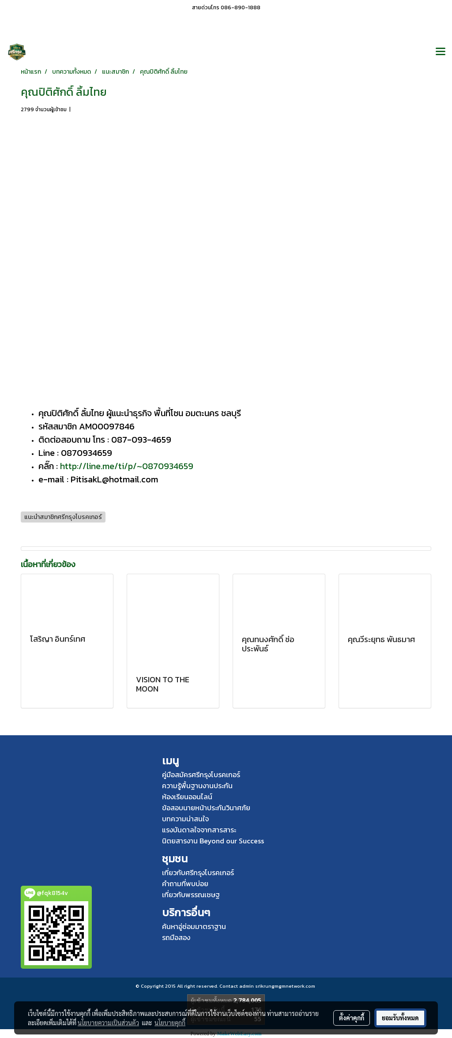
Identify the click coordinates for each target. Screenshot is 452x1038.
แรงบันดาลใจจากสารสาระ (199, 829)
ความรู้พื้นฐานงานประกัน (197, 785)
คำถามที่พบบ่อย (185, 883)
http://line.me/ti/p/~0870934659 (126, 466)
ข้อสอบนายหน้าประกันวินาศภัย (206, 807)
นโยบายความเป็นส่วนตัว (108, 1023)
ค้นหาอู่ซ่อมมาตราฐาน (194, 926)
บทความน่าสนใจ (185, 818)
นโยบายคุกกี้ (169, 1023)
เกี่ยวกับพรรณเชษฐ (191, 894)
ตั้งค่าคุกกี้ (351, 1018)
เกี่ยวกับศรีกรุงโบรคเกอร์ (198, 872)
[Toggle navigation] (440, 52)
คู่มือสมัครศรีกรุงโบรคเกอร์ (201, 774)
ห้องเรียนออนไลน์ (187, 796)
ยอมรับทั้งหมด (400, 1018)
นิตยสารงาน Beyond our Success (213, 840)
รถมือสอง (176, 937)
